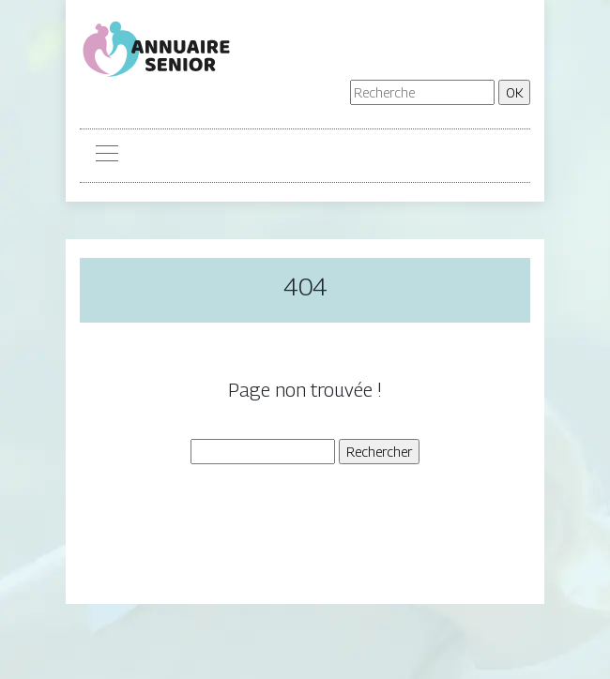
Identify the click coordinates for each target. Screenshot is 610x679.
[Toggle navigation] (106, 155)
